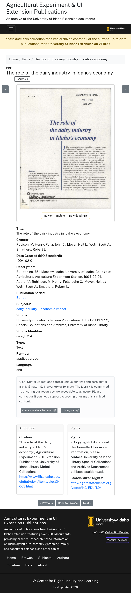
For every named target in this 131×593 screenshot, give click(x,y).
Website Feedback (117, 540)
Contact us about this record (39, 410)
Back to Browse (68, 503)
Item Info (22, 79)
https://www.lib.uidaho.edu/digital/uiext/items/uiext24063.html (39, 481)
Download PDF (78, 215)
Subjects (45, 558)
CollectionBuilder (117, 532)
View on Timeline (54, 215)
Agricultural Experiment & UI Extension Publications (44, 8)
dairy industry (26, 309)
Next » (87, 503)
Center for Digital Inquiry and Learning (65, 581)
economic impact (53, 309)
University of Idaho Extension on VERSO (79, 44)
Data (28, 565)
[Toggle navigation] (11, 28)
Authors (63, 558)
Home (13, 59)
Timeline (13, 565)
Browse (27, 558)
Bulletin (22, 297)
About (42, 565)
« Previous (46, 503)
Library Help (71, 410)
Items (26, 59)
